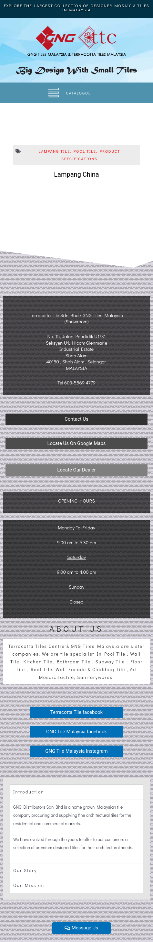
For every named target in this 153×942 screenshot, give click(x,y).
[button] (76, 419)
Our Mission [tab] (28, 885)
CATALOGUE (78, 92)
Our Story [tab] (25, 870)
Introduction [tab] (28, 792)
